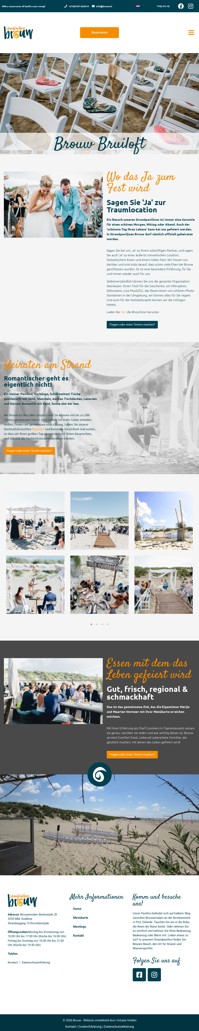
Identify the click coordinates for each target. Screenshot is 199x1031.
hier (123, 312)
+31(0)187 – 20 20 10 (32, 953)
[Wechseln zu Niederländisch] (138, 6)
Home (77, 909)
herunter (38, 429)
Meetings (79, 927)
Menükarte (80, 918)
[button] (191, 33)
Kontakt (78, 935)
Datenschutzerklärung (119, 1026)
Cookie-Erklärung (89, 1026)
